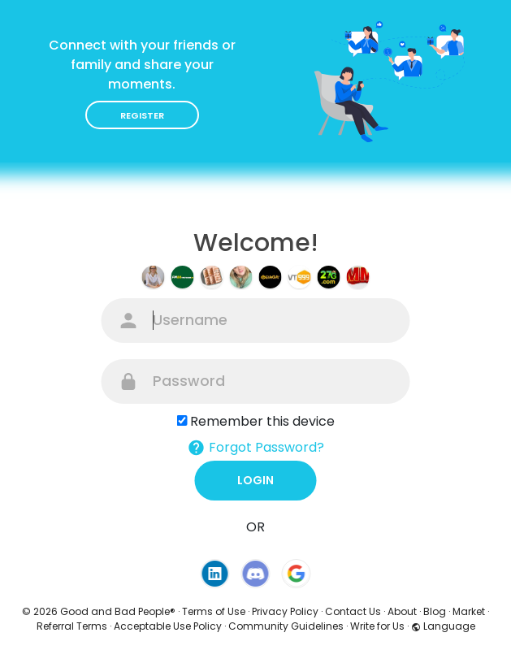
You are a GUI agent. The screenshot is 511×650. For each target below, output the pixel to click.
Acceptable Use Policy (168, 626)
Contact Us (353, 611)
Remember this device (262, 421)
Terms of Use (213, 611)
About (402, 611)
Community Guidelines (286, 626)
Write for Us (377, 626)
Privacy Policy (285, 611)
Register (142, 115)
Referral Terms (72, 626)
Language (443, 626)
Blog (434, 611)
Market (469, 611)
